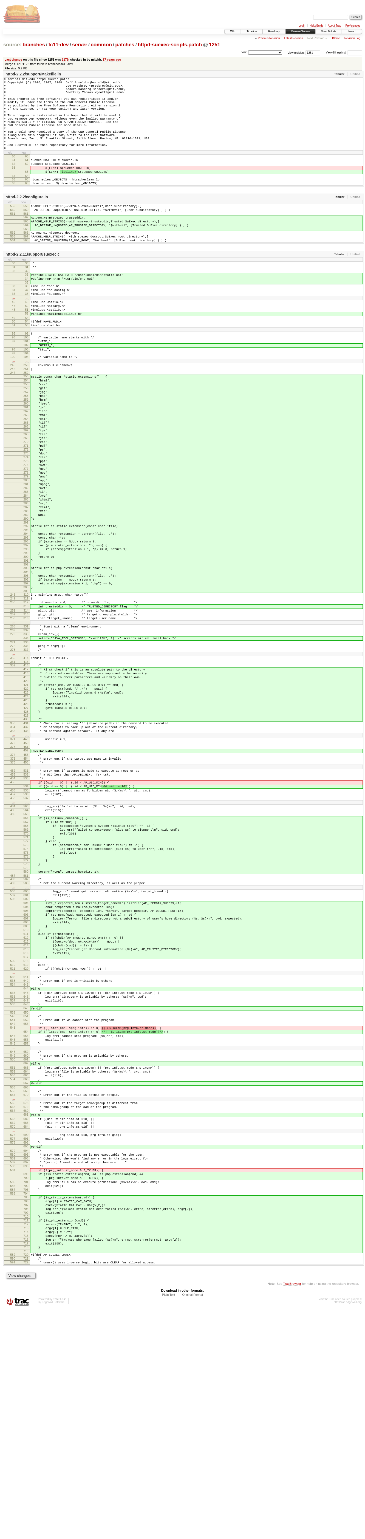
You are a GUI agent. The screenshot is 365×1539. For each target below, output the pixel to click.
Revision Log (352, 38)
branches (33, 44)
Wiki (232, 31)
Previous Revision (269, 38)
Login (302, 25)
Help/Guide (316, 25)
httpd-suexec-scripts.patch (170, 44)
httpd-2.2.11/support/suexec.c (32, 285)
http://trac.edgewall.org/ (348, 1531)
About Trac (334, 25)
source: (12, 44)
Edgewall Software (53, 1531)
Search (351, 31)
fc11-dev (58, 44)
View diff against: (344, 52)
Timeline (252, 31)
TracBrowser (292, 1513)
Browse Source (300, 31)
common (101, 44)
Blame (336, 38)
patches (124, 44)
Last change (13, 59)
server (79, 44)
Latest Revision (293, 38)
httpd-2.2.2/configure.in (26, 221)
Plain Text (168, 1524)
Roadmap (274, 31)
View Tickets (328, 31)
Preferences (353, 25)
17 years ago (112, 59)
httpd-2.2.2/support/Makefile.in (33, 74)
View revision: (296, 52)
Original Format (192, 1524)
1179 (65, 59)
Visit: (244, 52)
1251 (214, 44)
